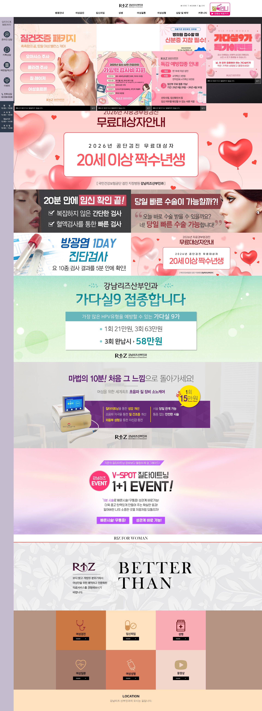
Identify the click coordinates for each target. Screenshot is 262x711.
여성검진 (79, 13)
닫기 (93, 108)
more (81, 638)
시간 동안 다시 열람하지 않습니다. (29, 108)
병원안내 (59, 13)
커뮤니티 (202, 13)
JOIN (202, 6)
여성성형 (161, 13)
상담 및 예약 (182, 13)
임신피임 (100, 13)
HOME (184, 6)
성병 (121, 13)
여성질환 (141, 13)
